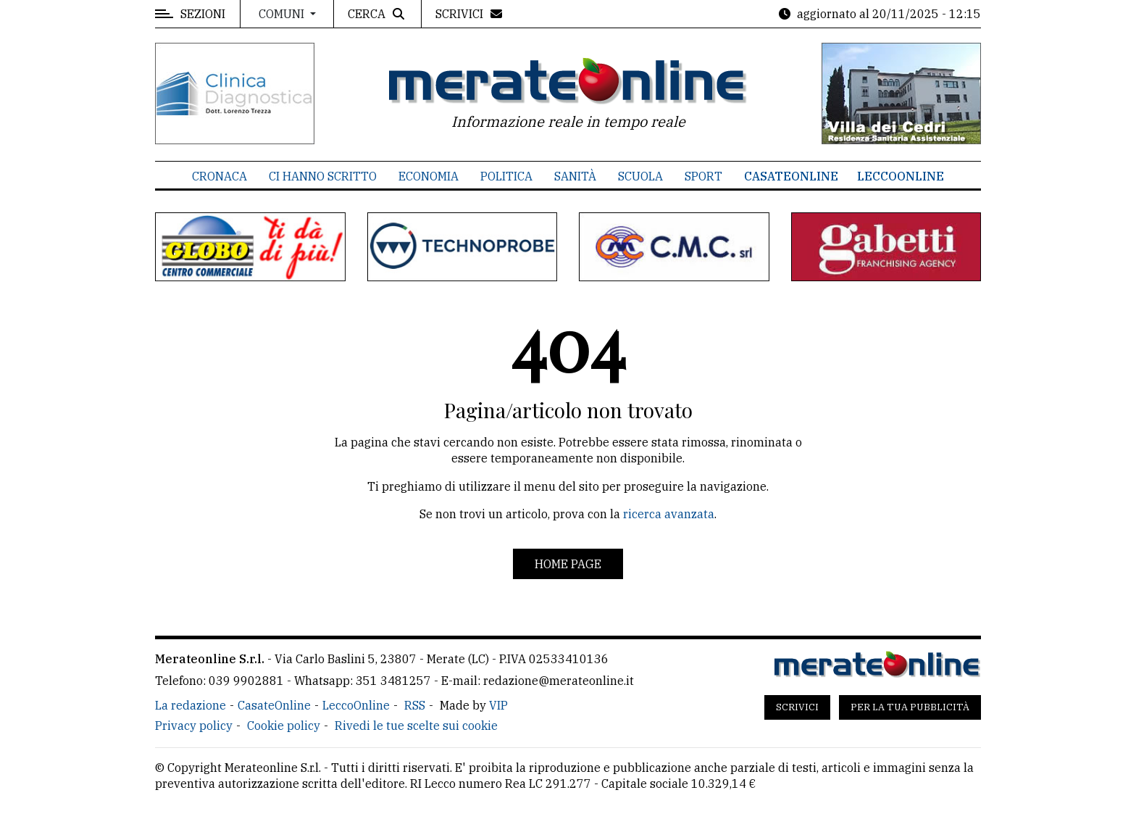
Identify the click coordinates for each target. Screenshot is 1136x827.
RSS (414, 705)
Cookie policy (283, 725)
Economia (428, 176)
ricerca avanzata (668, 514)
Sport (703, 176)
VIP (498, 705)
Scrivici (797, 707)
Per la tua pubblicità (910, 707)
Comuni (283, 14)
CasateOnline (791, 176)
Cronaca (219, 176)
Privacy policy (194, 725)
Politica (506, 176)
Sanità (575, 176)
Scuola (640, 176)
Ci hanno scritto (323, 176)
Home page (568, 564)
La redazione (190, 705)
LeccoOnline (900, 176)
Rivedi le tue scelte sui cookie (416, 725)
